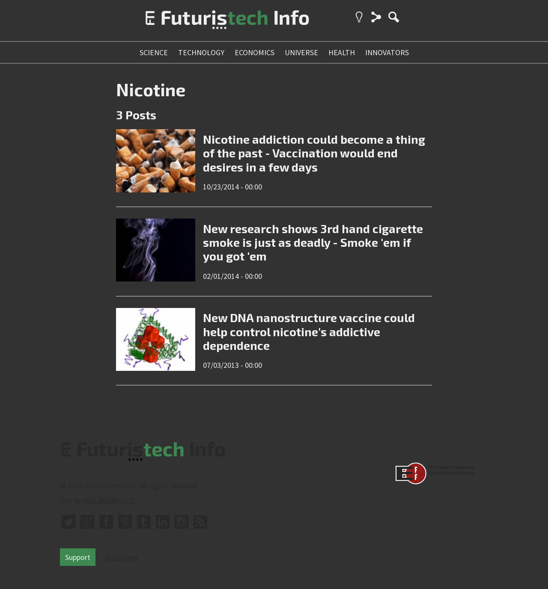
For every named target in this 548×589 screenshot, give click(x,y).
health (341, 52)
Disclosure (121, 557)
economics (254, 52)
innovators (387, 52)
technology (201, 52)
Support (77, 557)
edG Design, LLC (109, 500)
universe (301, 52)
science (154, 52)
